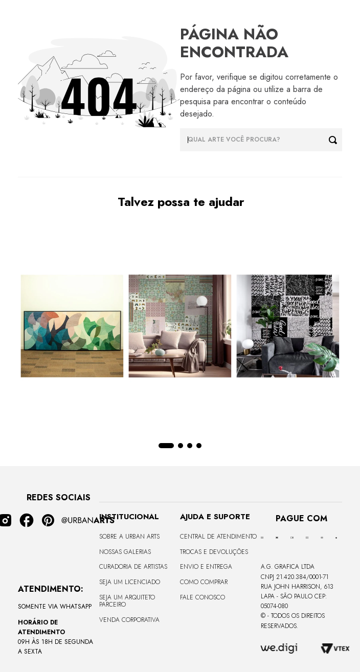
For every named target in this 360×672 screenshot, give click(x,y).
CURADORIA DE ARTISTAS (133, 566)
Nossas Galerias (125, 552)
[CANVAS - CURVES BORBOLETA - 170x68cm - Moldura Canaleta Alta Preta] (71, 327)
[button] (166, 445)
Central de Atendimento (218, 536)
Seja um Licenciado (129, 582)
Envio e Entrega (206, 566)
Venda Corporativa (129, 619)
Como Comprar (204, 582)
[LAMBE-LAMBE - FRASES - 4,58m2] (288, 327)
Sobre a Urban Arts (129, 536)
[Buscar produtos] (335, 139)
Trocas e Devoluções (214, 552)
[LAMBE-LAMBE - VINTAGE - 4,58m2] (179, 327)
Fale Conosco (202, 597)
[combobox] (261, 139)
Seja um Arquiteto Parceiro (127, 601)
